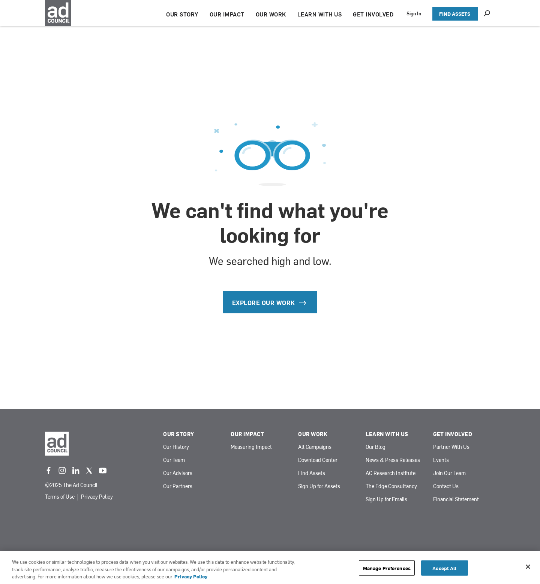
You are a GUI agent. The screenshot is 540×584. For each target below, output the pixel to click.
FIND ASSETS (454, 13)
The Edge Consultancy (391, 486)
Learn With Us (387, 434)
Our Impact (247, 434)
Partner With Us (451, 447)
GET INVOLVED (373, 14)
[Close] (528, 567)
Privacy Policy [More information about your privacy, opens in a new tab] (190, 576)
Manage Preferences (387, 568)
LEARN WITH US (319, 14)
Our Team (174, 460)
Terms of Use (60, 497)
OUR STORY (182, 14)
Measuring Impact (251, 447)
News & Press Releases (393, 460)
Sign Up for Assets (319, 486)
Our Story (178, 434)
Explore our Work (270, 302)
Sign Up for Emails (386, 499)
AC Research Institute (391, 473)
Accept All (444, 568)
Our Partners (177, 486)
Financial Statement (456, 499)
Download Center (318, 460)
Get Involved (452, 434)
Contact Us (446, 486)
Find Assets (311, 473)
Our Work (312, 434)
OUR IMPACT (227, 14)
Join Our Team (449, 473)
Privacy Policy (97, 497)
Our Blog (376, 447)
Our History (176, 447)
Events (441, 460)
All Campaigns (315, 447)
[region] (270, 567)
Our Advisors (177, 473)
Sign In (413, 13)
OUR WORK (271, 14)
